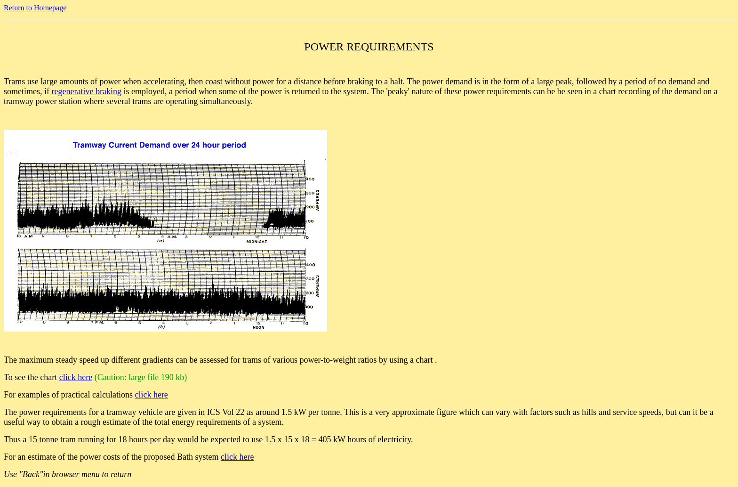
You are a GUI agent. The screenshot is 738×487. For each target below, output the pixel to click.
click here (75, 377)
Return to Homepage (35, 8)
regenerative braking (86, 91)
